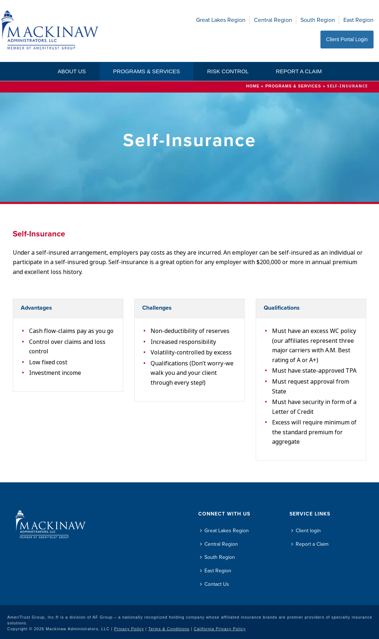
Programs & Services (146, 71)
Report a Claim (299, 71)
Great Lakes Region (221, 20)
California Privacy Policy (220, 629)
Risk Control (228, 71)
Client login (306, 530)
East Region (358, 20)
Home (252, 86)
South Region (317, 20)
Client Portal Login (347, 39)
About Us (71, 71)
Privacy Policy (129, 629)
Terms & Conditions (169, 629)
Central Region (273, 20)
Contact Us (214, 584)
